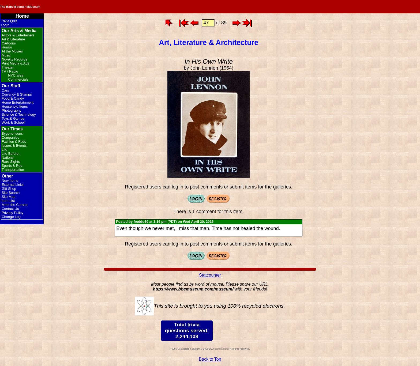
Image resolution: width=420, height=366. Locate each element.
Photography (11, 110)
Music (6, 55)
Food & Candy (13, 98)
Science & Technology (19, 114)
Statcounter (210, 275)
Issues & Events (14, 146)
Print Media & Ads (15, 63)
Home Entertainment (17, 102)
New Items (10, 181)
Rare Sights (11, 162)
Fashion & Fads (14, 141)
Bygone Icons (12, 133)
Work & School (13, 122)
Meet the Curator (15, 205)
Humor (7, 47)
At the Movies (12, 51)
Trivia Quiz (9, 21)
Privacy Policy (12, 213)
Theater (8, 67)
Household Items (15, 106)
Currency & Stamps (17, 94)
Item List (8, 201)
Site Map (8, 197)
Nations (7, 158)
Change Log (11, 217)
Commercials (18, 79)
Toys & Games (13, 118)
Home (22, 16)
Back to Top (210, 359)
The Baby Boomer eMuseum (72, 7)
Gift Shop (9, 189)
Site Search (11, 193)
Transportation (13, 170)
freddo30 (141, 222)
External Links (13, 185)
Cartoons (9, 43)
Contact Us (10, 209)
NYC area (15, 75)
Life (4, 150)
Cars (5, 90)
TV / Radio (10, 71)
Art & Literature (13, 39)
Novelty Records (14, 59)
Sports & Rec (12, 166)
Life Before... (11, 154)
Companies (10, 137)
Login (5, 25)
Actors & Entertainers (18, 35)
